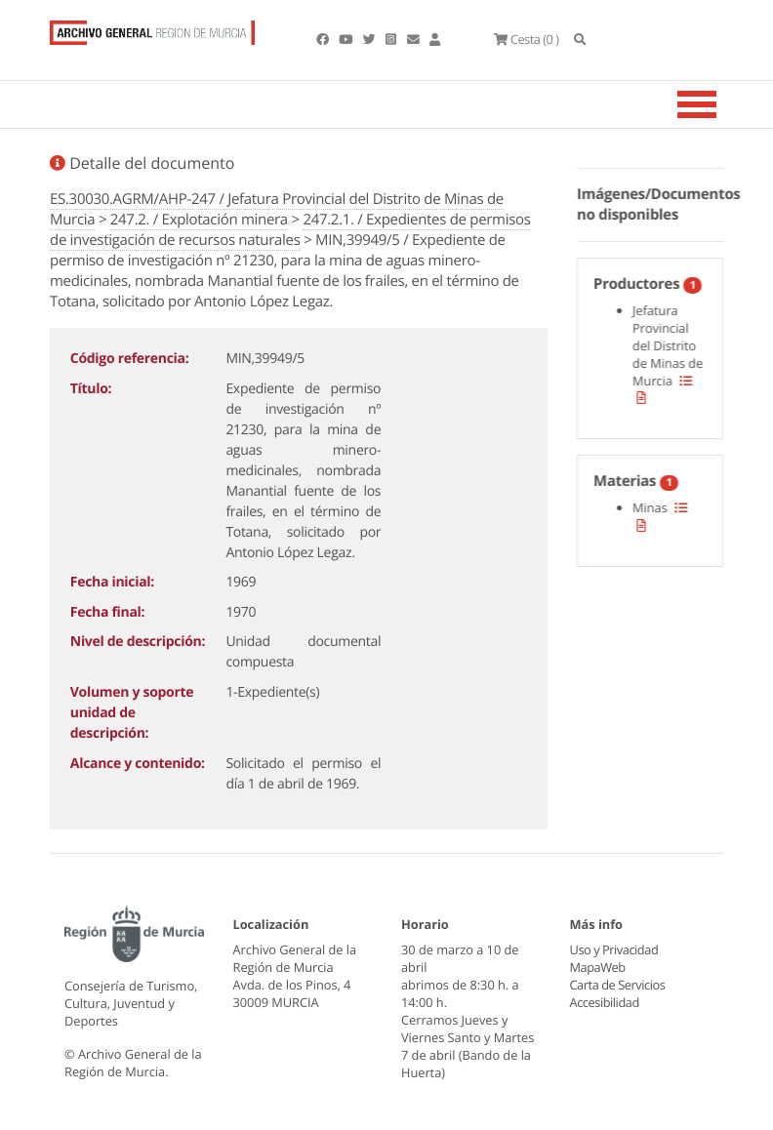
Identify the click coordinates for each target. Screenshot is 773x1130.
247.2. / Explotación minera (199, 219)
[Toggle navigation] (721, 104)
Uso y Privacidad (614, 949)
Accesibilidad (604, 1002)
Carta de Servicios (617, 984)
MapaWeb (598, 967)
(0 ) (526, 39)
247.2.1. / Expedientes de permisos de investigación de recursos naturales (290, 230)
